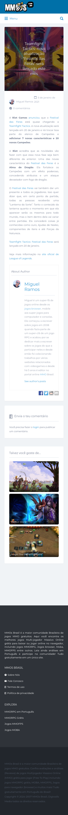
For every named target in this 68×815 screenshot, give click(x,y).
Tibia (14, 489)
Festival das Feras (42, 163)
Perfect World (18, 522)
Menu (11, 18)
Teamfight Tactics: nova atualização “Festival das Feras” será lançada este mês (33, 59)
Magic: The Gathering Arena (26, 554)
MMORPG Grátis (14, 717)
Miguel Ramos (24, 101)
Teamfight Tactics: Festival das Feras (31, 241)
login (36, 427)
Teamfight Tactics (19, 125)
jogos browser (32, 308)
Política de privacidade (20, 693)
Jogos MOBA (12, 729)
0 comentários (21, 108)
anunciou (34, 117)
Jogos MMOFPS (14, 723)
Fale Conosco (15, 680)
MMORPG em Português (19, 711)
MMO (43, 374)
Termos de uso (15, 686)
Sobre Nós (14, 674)
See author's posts (35, 381)
